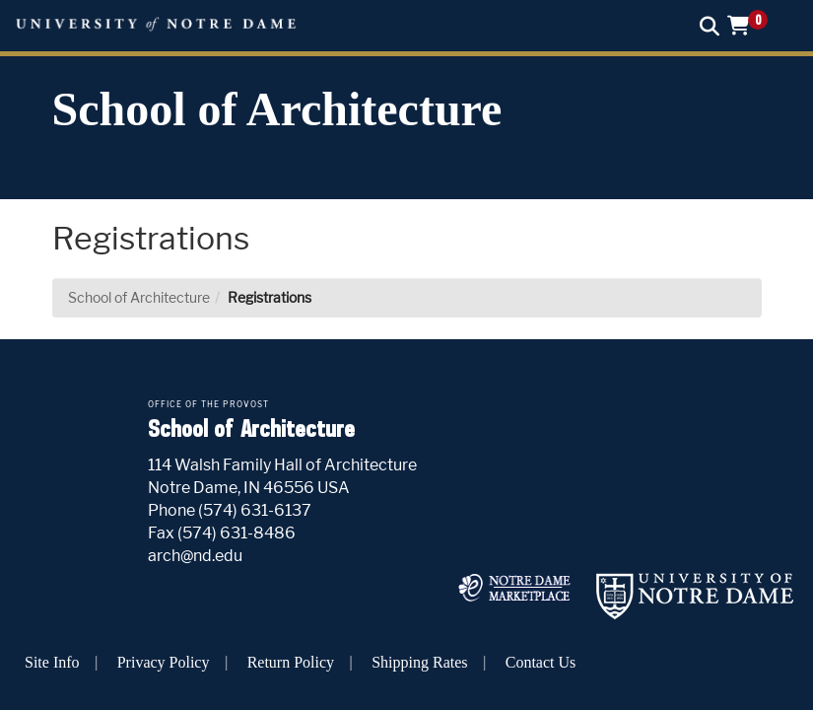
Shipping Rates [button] (419, 662)
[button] (754, 24)
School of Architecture (277, 109)
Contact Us (541, 662)
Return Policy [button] (290, 662)
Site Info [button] (52, 662)
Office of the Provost (208, 404)
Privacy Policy (163, 662)
